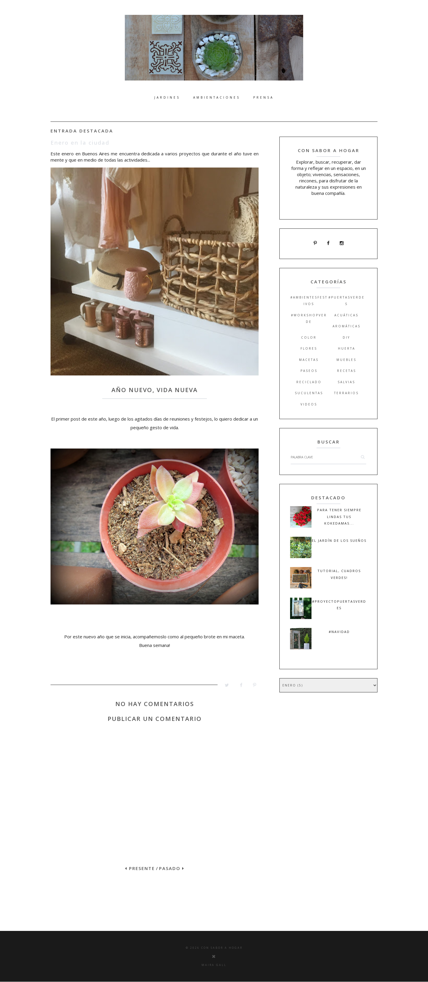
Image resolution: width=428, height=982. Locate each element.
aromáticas (347, 326)
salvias (346, 382)
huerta (346, 348)
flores (308, 348)
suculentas (309, 393)
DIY (346, 337)
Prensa (263, 97)
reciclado (309, 382)
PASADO (171, 868)
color (309, 337)
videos (308, 404)
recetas (346, 371)
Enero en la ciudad (80, 142)
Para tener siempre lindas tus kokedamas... (339, 516)
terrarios (346, 393)
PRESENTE (140, 868)
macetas (309, 360)
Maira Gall (214, 965)
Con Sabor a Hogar (222, 948)
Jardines (167, 97)
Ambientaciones (216, 97)
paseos (308, 371)
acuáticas (346, 315)
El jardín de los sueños (339, 540)
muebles (346, 360)
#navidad (339, 631)
